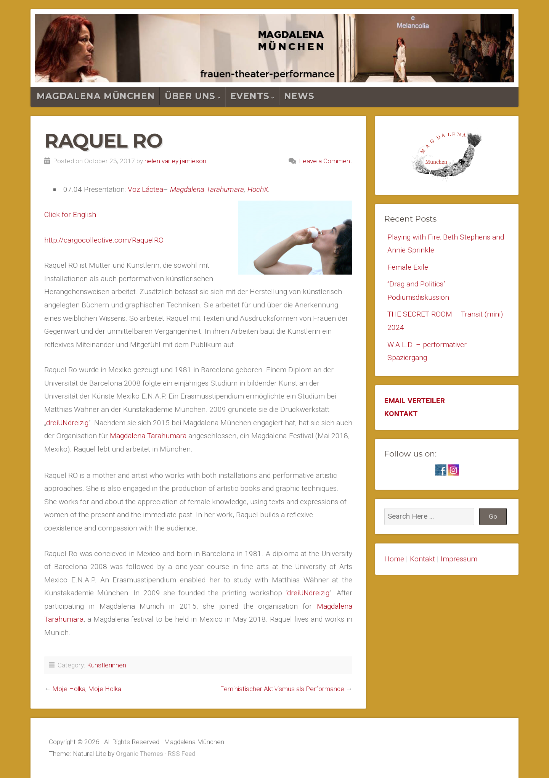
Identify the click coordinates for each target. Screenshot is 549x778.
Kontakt (422, 559)
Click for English (70, 214)
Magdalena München (96, 96)
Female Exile (407, 267)
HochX (257, 189)
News (299, 96)
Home (394, 559)
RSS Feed (182, 753)
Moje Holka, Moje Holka (86, 689)
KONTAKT (401, 413)
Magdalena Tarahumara (207, 189)
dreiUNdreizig (67, 422)
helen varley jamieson (175, 161)
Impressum (459, 559)
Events (250, 96)
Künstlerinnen (106, 665)
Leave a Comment (325, 161)
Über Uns (190, 96)
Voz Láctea (145, 189)
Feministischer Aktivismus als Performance (282, 689)
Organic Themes (139, 753)
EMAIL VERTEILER (414, 400)
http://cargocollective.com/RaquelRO (104, 240)
